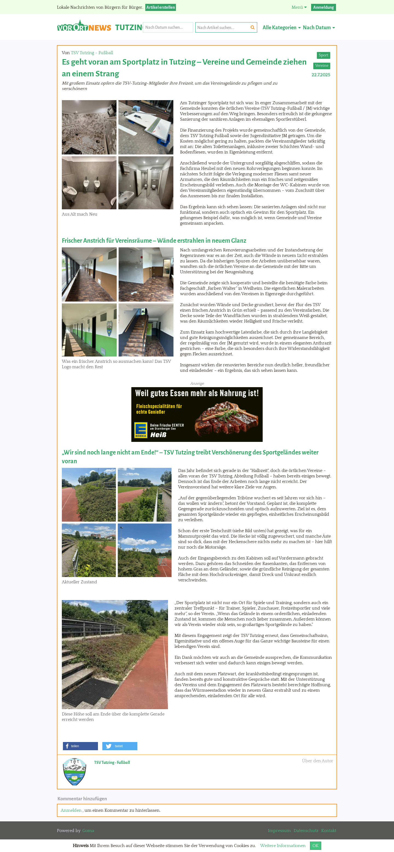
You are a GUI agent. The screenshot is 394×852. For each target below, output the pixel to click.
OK (315, 845)
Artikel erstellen (160, 7)
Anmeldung (323, 7)
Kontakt (328, 830)
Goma (88, 830)
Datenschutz (306, 830)
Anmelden (71, 810)
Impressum (279, 830)
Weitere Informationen (283, 845)
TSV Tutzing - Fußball (92, 52)
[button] (80, 746)
